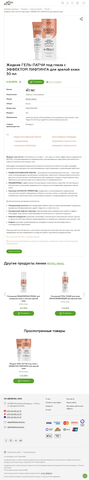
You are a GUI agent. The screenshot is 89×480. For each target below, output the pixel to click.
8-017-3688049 (46, 473)
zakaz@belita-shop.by (16, 422)
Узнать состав (14, 251)
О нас (48, 399)
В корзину (40, 82)
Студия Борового (29, 452)
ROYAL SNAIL (31, 99)
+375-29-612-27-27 (13, 414)
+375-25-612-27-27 (12, 417)
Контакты (70, 399)
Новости (49, 406)
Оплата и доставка (53, 403)
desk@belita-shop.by (15, 427)
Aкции (48, 410)
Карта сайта (71, 403)
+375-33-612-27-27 (12, 411)
